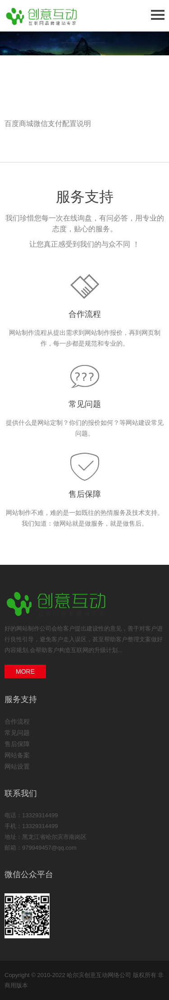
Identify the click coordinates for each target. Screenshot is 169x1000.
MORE (25, 671)
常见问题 (85, 404)
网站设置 (17, 766)
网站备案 (17, 755)
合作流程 (85, 314)
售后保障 (85, 494)
